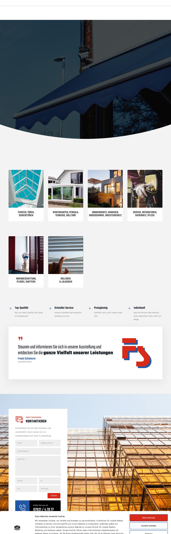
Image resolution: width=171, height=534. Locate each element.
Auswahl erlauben (148, 507)
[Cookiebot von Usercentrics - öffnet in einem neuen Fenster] (17, 529)
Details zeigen (136, 528)
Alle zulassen (148, 499)
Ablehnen (149, 515)
